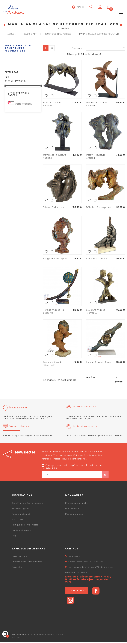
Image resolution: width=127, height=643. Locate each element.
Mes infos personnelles (76, 503)
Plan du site (17, 520)
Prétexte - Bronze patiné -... (99, 208)
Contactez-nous (77, 591)
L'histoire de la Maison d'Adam (27, 562)
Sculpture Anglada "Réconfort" (53, 364)
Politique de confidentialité (25, 525)
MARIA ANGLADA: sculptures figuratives (18, 48)
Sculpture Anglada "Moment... (96, 312)
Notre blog (17, 567)
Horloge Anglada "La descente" (54, 312)
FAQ (14, 536)
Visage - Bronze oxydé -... (56, 259)
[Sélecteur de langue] (78, 6)
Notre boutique (19, 557)
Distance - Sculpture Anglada (97, 104)
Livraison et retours (21, 531)
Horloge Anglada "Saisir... (99, 362)
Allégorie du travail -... (97, 259)
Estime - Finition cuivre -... (56, 207)
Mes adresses (72, 509)
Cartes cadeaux (24, 103)
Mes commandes (74, 514)
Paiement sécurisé (21, 514)
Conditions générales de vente (27, 503)
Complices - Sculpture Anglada (55, 156)
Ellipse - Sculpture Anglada (52, 104)
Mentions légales (20, 509)
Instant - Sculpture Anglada (96, 156)
